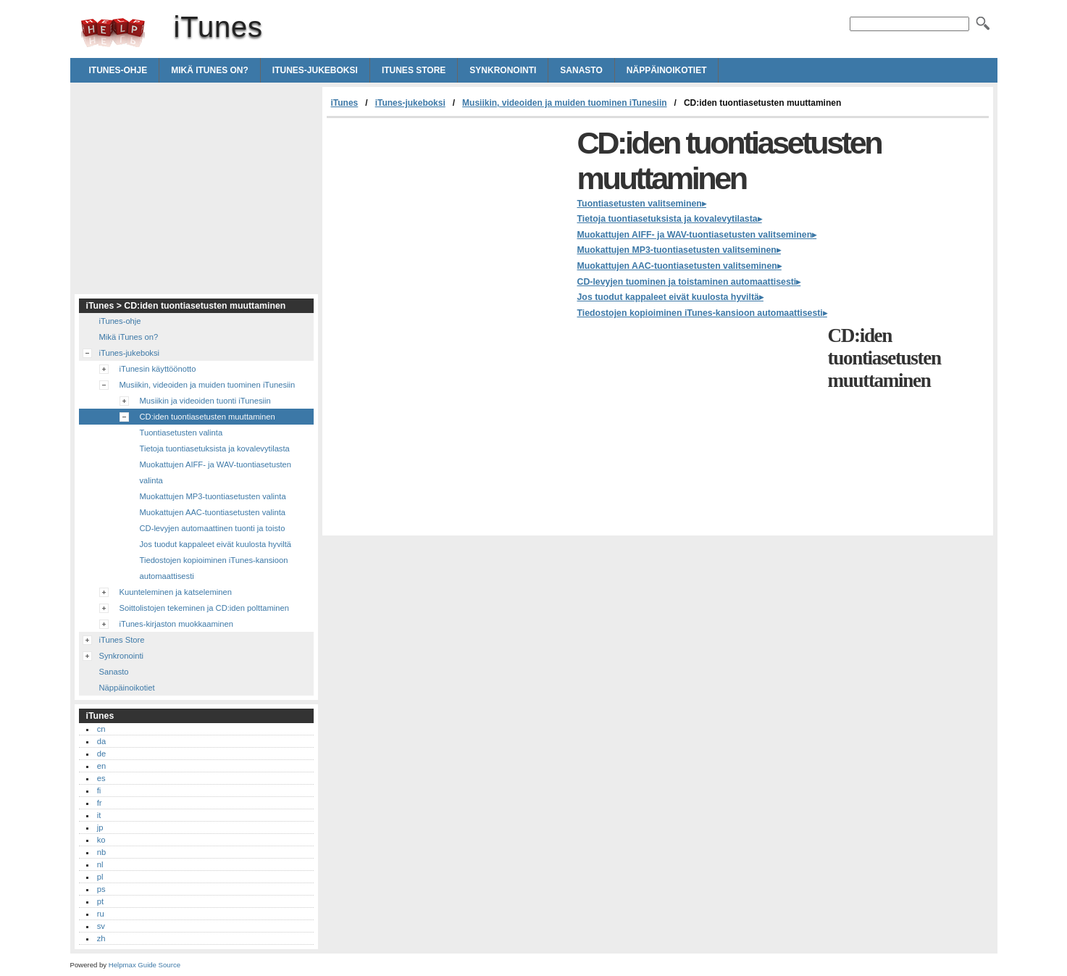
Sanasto (581, 70)
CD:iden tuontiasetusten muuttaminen (207, 416)
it (99, 815)
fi (99, 790)
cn (101, 729)
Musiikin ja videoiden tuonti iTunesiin (205, 400)
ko (101, 839)
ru (100, 913)
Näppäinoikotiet (667, 70)
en (101, 766)
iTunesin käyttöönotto (158, 368)
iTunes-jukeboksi (315, 70)
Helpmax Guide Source (144, 965)
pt (100, 901)
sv (101, 926)
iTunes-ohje (118, 70)
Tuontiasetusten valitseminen (639, 204)
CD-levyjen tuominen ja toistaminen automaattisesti (687, 282)
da (101, 741)
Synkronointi (502, 70)
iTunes (113, 32)
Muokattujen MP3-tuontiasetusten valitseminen (677, 250)
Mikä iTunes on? (209, 70)
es (101, 778)
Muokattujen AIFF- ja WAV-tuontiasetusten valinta (216, 472)
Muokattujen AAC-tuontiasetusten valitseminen (677, 266)
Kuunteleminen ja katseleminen (176, 592)
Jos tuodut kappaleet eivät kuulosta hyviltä (668, 297)
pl (100, 876)
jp (100, 827)
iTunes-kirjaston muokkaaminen (177, 624)
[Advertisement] (448, 226)
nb (101, 852)
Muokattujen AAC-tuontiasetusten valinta (213, 512)
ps (101, 889)
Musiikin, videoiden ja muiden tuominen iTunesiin (564, 103)
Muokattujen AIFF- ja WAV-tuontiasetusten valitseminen (695, 235)
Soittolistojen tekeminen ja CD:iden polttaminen (204, 608)
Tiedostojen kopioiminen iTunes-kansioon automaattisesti (700, 313)
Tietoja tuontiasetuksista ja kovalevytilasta (667, 219)
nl (100, 864)
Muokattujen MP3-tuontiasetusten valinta (213, 496)
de (101, 753)
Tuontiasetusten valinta (181, 432)
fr (99, 802)
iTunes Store (413, 70)
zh (101, 938)
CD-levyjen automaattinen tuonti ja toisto (212, 528)
